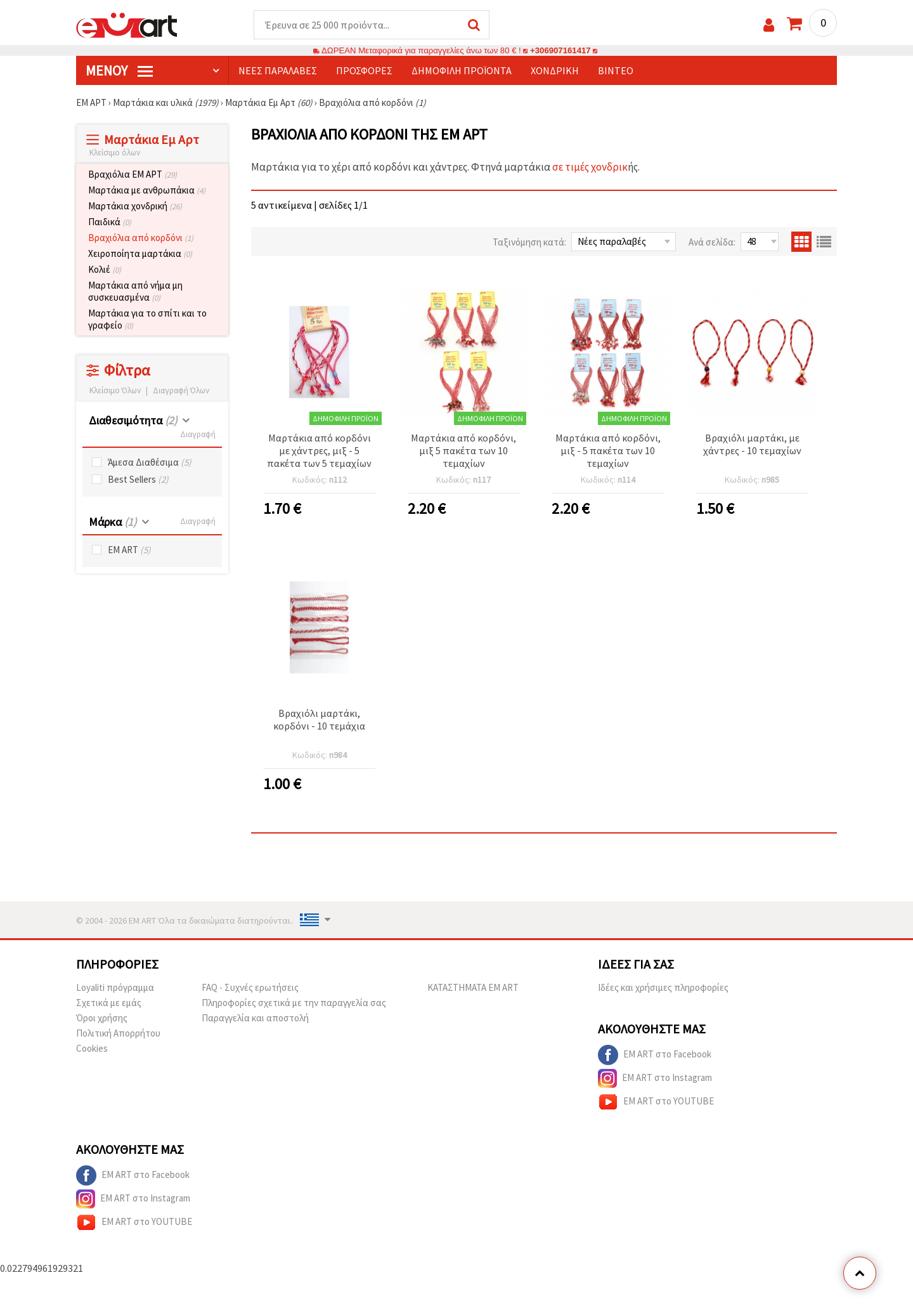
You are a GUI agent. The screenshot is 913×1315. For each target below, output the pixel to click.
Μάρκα (112, 521)
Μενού (119, 70)
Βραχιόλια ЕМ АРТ (132, 174)
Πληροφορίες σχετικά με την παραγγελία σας (294, 1003)
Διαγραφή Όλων (181, 390)
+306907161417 (560, 50)
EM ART (129, 549)
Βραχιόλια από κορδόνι (140, 238)
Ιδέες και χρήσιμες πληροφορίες (663, 987)
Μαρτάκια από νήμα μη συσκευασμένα (135, 291)
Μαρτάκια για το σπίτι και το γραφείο (147, 319)
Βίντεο (615, 70)
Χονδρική (555, 70)
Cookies (92, 1048)
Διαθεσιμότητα (133, 420)
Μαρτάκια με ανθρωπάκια (146, 190)
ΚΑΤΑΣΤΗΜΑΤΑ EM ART (473, 987)
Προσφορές (364, 70)
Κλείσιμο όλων (114, 152)
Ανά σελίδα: (712, 242)
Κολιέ (104, 269)
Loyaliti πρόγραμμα (115, 987)
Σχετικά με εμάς (108, 1003)
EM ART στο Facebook (654, 1055)
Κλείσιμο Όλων (115, 390)
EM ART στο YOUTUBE (656, 1102)
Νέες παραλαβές (277, 70)
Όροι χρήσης (101, 1018)
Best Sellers (138, 479)
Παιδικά (109, 222)
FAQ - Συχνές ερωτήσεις (250, 987)
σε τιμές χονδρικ (590, 167)
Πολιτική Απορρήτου (118, 1033)
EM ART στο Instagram (655, 1078)
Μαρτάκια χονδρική (135, 206)
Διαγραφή (198, 434)
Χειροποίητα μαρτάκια (140, 253)
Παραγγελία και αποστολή (255, 1018)
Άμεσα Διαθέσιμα (149, 462)
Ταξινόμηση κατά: (529, 242)
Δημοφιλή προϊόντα (461, 70)
